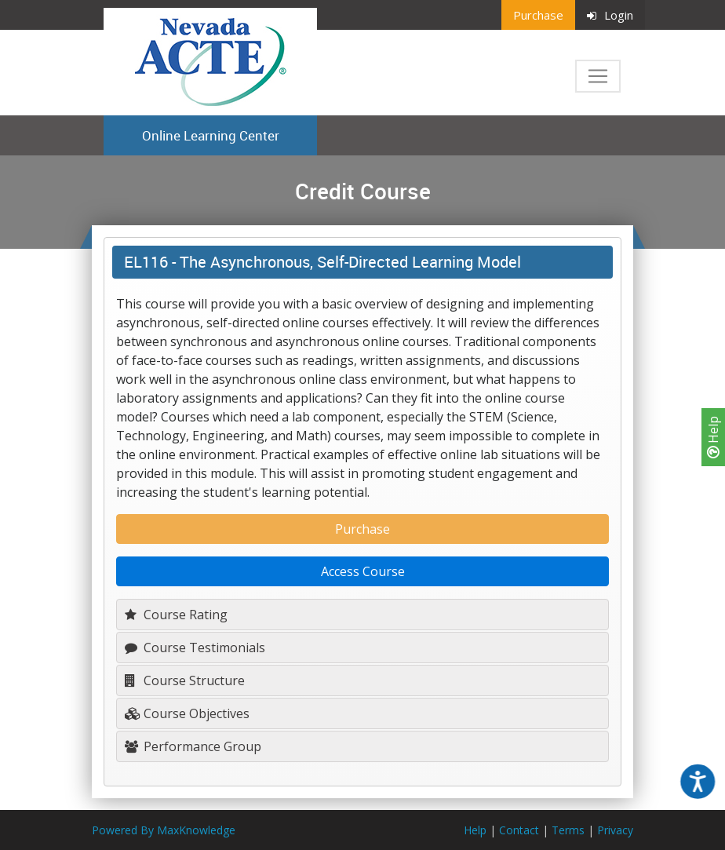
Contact (519, 830)
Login (610, 15)
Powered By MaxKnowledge (163, 830)
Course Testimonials (195, 647)
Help (713, 437)
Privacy (615, 830)
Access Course (363, 571)
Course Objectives (187, 713)
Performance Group (193, 746)
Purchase (538, 15)
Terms (568, 830)
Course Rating (176, 614)
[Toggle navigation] (598, 76)
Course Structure (185, 680)
